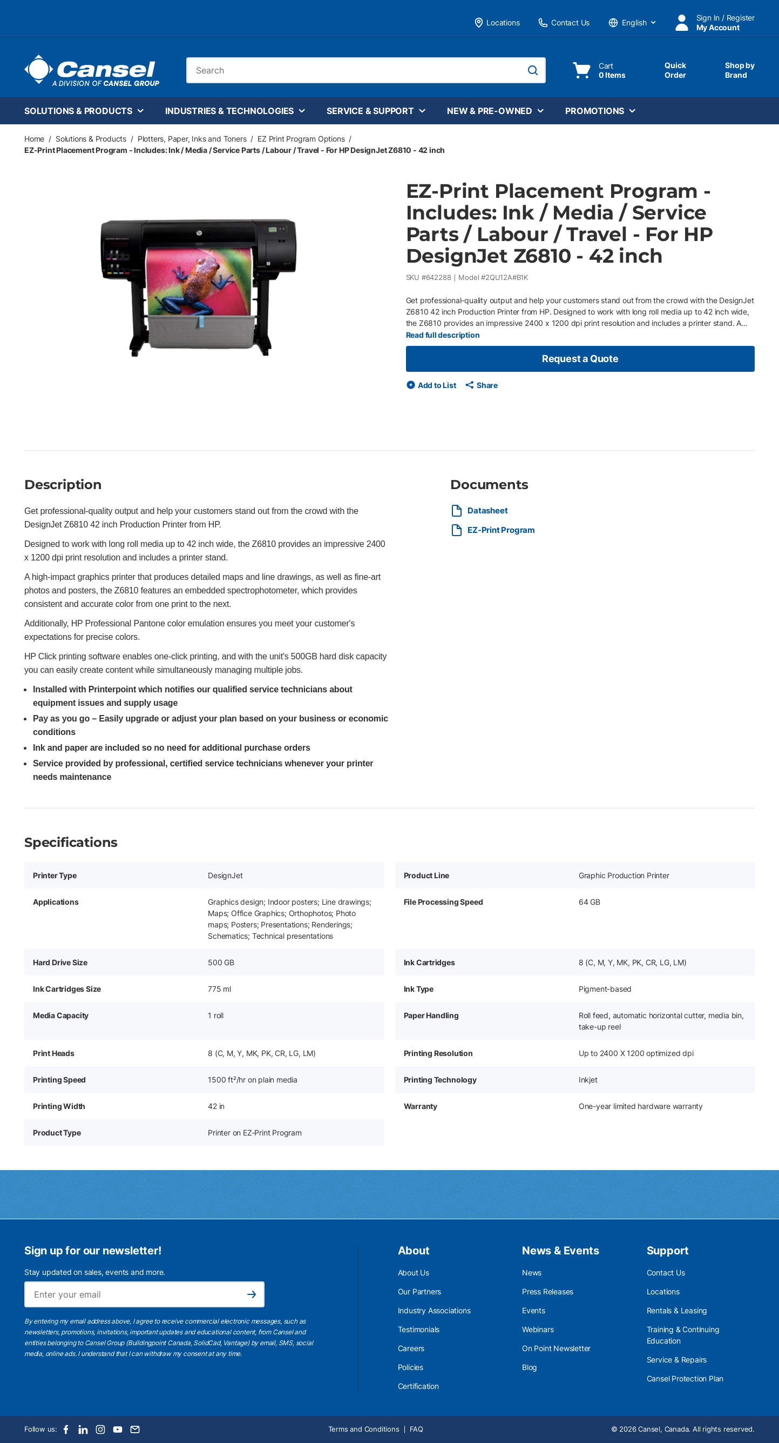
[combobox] (366, 70)
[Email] (135, 1429)
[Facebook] (65, 1429)
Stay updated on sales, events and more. (94, 1272)
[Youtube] (117, 1429)
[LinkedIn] (83, 1429)
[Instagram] (100, 1429)
